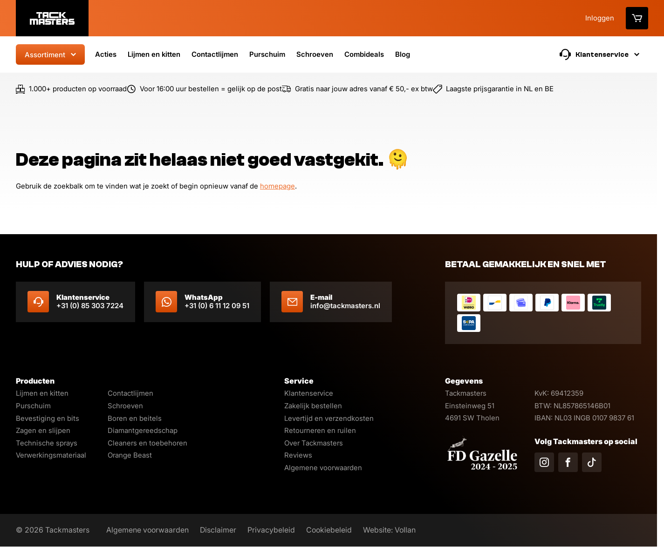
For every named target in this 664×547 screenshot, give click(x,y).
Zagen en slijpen (43, 430)
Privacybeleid (271, 530)
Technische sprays (46, 443)
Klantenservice (308, 393)
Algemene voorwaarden (323, 467)
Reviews (298, 455)
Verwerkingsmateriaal (51, 455)
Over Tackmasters (313, 443)
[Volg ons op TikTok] (592, 462)
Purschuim (267, 54)
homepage (277, 186)
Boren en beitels (135, 418)
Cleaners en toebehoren (147, 443)
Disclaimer (218, 530)
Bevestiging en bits (47, 418)
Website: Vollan (389, 530)
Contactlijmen (215, 54)
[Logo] (52, 18)
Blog (402, 54)
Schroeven (314, 54)
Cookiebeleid (329, 530)
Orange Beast (130, 455)
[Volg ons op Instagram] (544, 462)
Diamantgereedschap (143, 430)
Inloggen (599, 18)
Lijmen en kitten (154, 54)
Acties (105, 54)
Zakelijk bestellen (313, 405)
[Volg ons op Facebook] (568, 462)
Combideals (364, 54)
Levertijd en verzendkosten (329, 418)
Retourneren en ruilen (320, 430)
